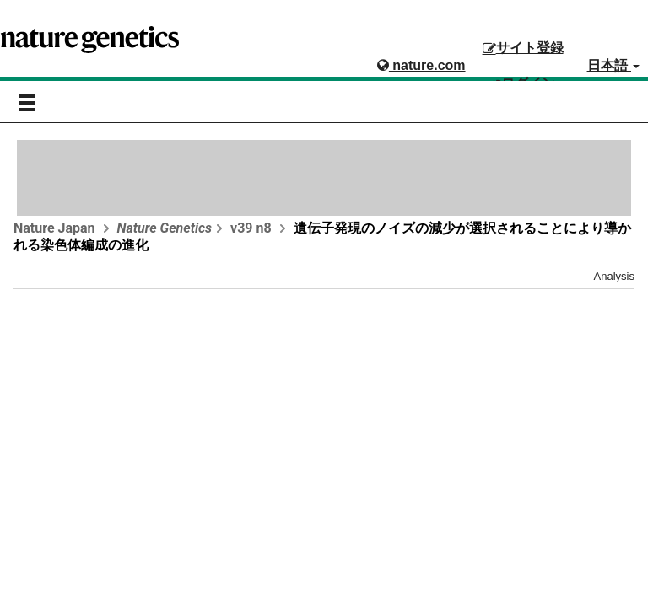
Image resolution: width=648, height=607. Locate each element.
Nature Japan (54, 228)
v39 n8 (252, 228)
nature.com (421, 65)
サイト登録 (523, 47)
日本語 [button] (613, 65)
